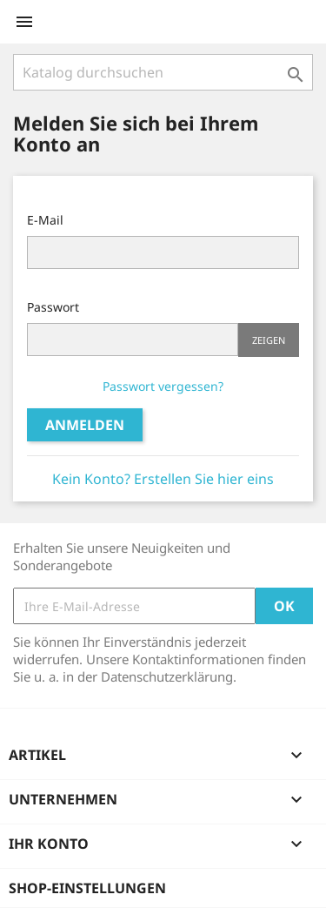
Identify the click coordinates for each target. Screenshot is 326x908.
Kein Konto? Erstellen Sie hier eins (163, 478)
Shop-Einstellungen (87, 888)
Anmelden (84, 424)
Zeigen (268, 339)
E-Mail (45, 220)
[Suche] (163, 72)
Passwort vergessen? (163, 386)
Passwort (53, 307)
